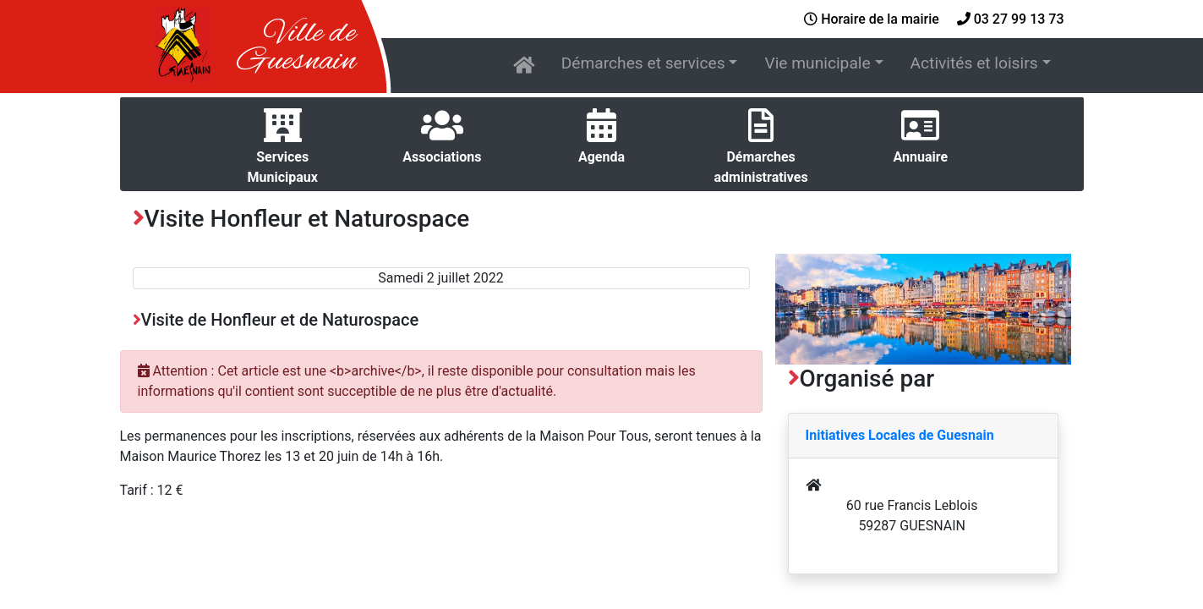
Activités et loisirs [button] (974, 63)
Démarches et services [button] (643, 63)
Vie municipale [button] (817, 63)
